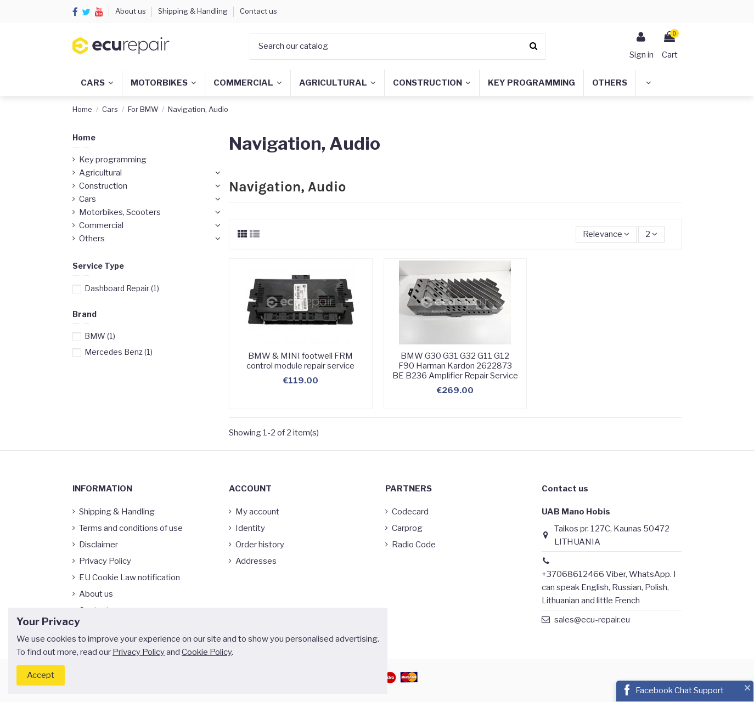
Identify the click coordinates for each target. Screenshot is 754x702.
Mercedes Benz (119, 351)
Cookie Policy (207, 652)
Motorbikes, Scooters (120, 212)
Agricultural (100, 173)
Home (83, 137)
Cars (87, 199)
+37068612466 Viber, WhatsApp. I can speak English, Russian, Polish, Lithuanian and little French (609, 587)
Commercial (101, 225)
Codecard (410, 512)
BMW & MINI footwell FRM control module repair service (300, 361)
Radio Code (414, 545)
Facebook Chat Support (679, 690)
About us (131, 11)
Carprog (407, 528)
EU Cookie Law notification (129, 577)
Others (92, 239)
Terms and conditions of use (131, 528)
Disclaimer (98, 545)
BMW (100, 336)
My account (257, 512)
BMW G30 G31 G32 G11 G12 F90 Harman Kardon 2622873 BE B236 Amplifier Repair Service (455, 366)
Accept (40, 675)
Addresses (256, 561)
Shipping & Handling (193, 11)
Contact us (258, 11)
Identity (250, 528)
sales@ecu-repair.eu (592, 620)
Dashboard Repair (122, 288)
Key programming (113, 160)
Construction (103, 186)
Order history (259, 545)
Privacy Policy (105, 561)
